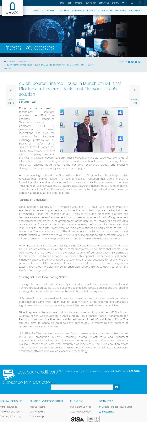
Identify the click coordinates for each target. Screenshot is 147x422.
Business (64, 11)
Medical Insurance (10, 411)
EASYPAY (115, 3)
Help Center (90, 3)
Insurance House (11, 401)
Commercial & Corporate (85, 11)
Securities (120, 11)
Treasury (107, 11)
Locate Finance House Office (117, 406)
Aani (124, 3)
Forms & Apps (37, 416)
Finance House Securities (46, 401)
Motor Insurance (8, 406)
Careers (78, 3)
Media (69, 3)
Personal (52, 11)
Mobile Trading (37, 406)
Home (61, 3)
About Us (39, 11)
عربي (131, 3)
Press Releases (24, 62)
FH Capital (76, 401)
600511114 (134, 371)
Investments (136, 11)
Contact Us (104, 3)
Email (53, 383)
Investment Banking (80, 406)
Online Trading (37, 411)
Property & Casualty (10, 416)
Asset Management (80, 411)
